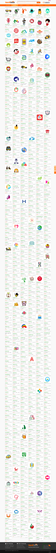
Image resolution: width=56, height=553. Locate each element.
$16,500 (22, 36)
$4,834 (45, 192)
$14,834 (6, 41)
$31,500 (37, 18)
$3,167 (6, 329)
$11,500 (14, 47)
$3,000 (45, 483)
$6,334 (21, 183)
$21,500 (30, 36)
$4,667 (14, 317)
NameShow (10, 2)
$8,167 (37, 74)
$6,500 (37, 79)
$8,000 (29, 76)
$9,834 (6, 50)
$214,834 (6, 16)
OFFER (29, 540)
